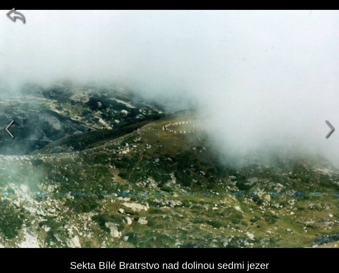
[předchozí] (9, 129)
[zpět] (15, 15)
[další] (329, 129)
